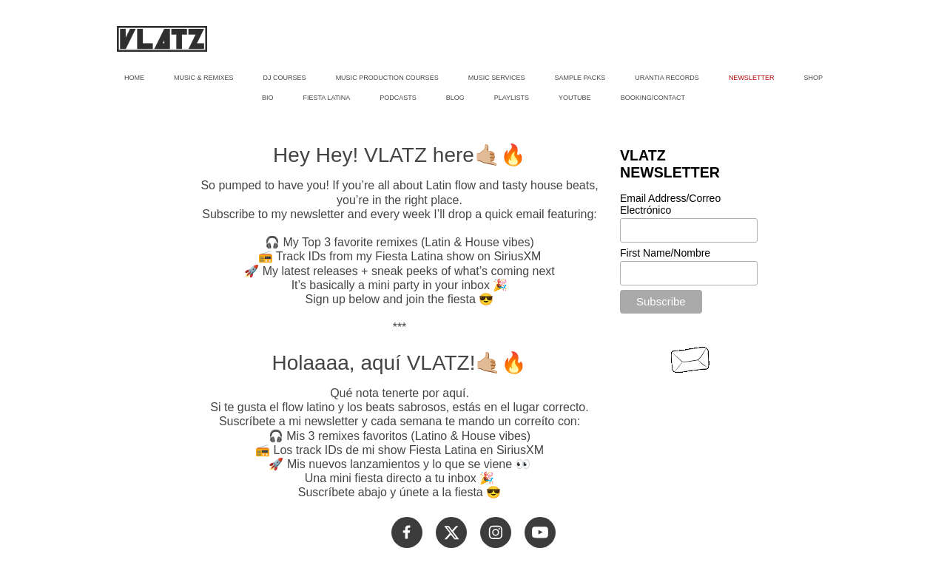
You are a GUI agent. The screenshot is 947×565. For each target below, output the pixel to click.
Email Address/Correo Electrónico (670, 204)
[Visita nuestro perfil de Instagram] (495, 532)
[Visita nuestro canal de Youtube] (540, 532)
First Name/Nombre (665, 253)
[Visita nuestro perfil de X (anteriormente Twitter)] (451, 532)
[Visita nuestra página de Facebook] (406, 532)
